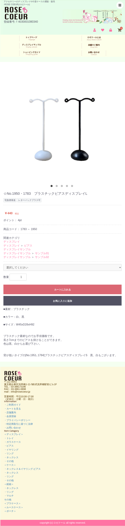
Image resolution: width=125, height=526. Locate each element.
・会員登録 (10, 416)
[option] (62, 126)
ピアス (28, 245)
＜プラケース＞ (12, 503)
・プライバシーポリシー (17, 420)
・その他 (9, 461)
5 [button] (72, 186)
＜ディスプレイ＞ (13, 434)
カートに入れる (62, 289)
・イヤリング (11, 449)
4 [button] (67, 186)
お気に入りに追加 (62, 301)
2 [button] (57, 186)
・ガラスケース (12, 442)
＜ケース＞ (10, 465)
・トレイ (9, 438)
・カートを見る (12, 408)
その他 (7, 499)
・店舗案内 (10, 412)
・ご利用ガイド (12, 404)
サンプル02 (42, 257)
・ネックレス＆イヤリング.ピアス (22, 468)
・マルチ (9, 495)
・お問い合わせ (12, 427)
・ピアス (9, 445)
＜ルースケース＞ (13, 507)
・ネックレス (11, 457)
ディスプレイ (11, 241)
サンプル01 (42, 253)
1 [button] (52, 186)
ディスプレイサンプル (17, 249)
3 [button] (62, 186)
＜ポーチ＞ (10, 511)
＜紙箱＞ (9, 484)
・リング (9, 453)
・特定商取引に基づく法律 (18, 424)
